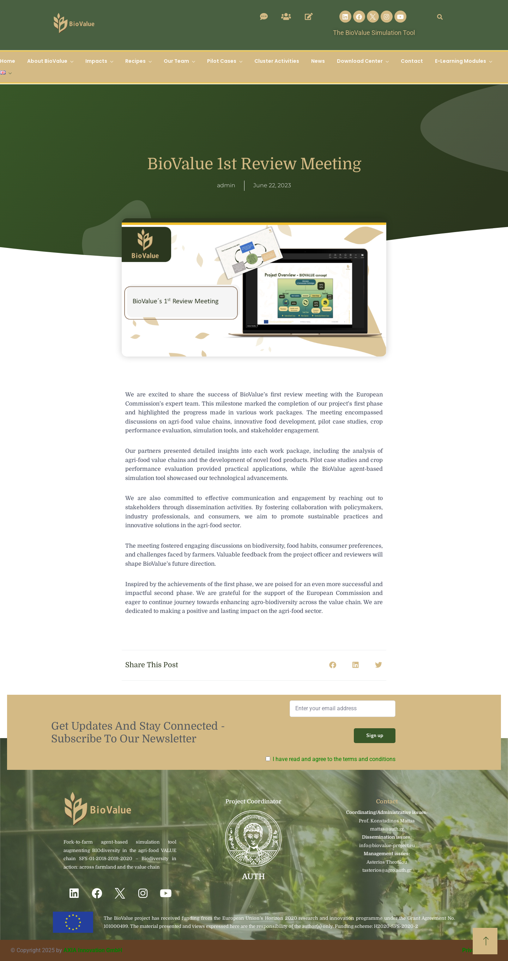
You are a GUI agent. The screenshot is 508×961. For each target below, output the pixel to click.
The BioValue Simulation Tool (374, 32)
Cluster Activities (276, 61)
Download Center (360, 61)
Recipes (135, 61)
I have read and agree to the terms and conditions (334, 759)
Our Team (176, 61)
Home (7, 61)
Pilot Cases (221, 61)
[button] (332, 665)
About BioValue (47, 61)
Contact (412, 61)
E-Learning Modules (460, 61)
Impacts (96, 61)
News (318, 61)
